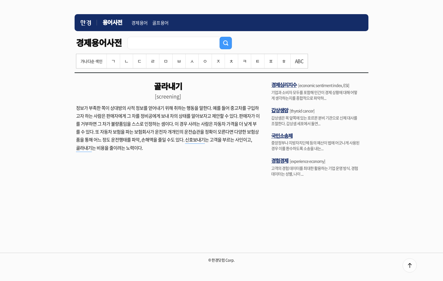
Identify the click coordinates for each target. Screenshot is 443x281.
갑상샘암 (279, 110)
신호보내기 (195, 139)
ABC (299, 61)
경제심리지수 (284, 84)
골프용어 (160, 22)
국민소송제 (281, 135)
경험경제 (279, 160)
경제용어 (139, 22)
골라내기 (84, 147)
